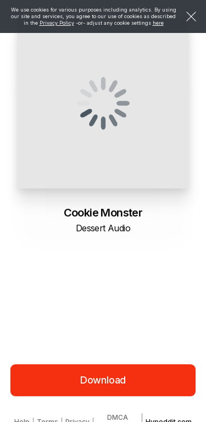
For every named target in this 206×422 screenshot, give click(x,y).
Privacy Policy (57, 23)
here (158, 23)
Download (103, 380)
